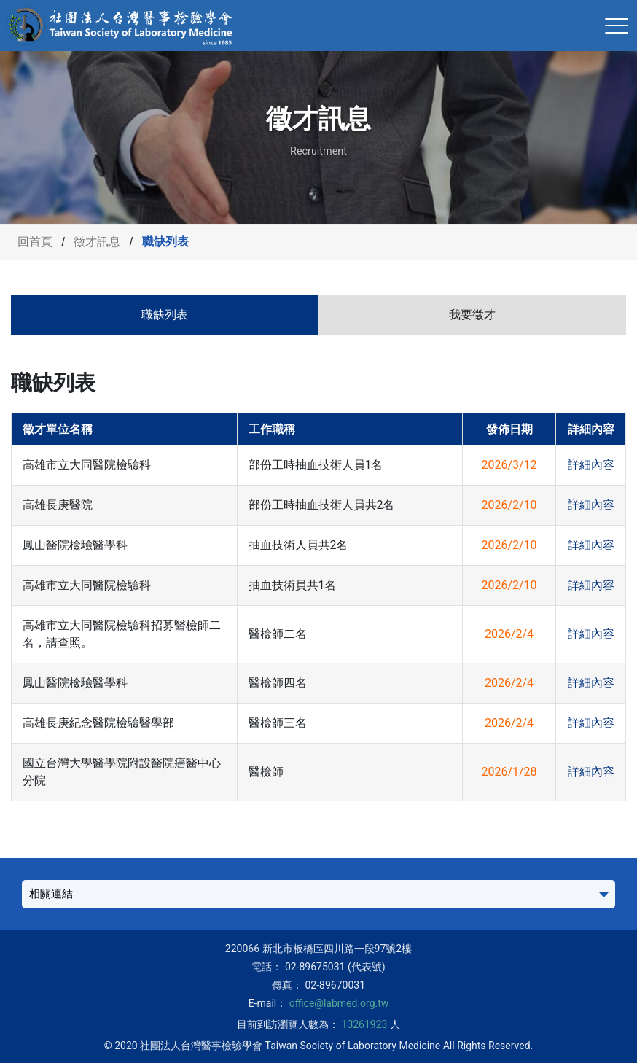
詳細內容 (591, 465)
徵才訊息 (97, 241)
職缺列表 (164, 315)
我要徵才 (472, 315)
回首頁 (34, 241)
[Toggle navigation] (616, 25)
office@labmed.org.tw (337, 1003)
